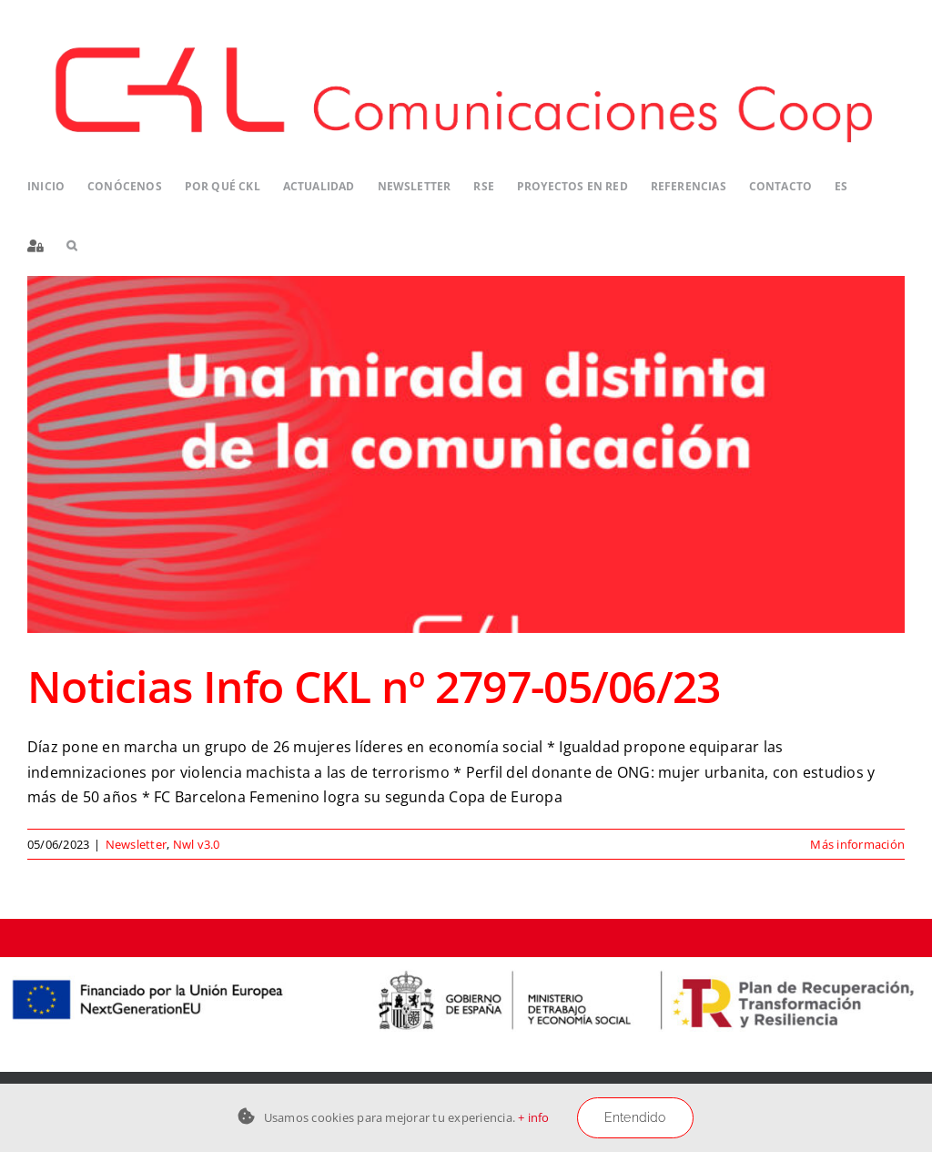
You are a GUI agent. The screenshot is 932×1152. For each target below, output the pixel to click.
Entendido (635, 1117)
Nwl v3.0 (196, 844)
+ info (533, 1117)
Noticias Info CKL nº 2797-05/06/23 (374, 686)
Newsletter (136, 844)
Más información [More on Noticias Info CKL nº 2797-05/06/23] (857, 844)
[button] (71, 246)
